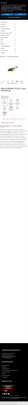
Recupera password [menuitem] (6, 375)
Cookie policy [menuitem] (17, 395)
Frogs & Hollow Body (5, 28)
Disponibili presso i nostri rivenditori (17, 119)
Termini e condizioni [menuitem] (6, 372)
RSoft (18, 398)
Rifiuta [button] (7, 14)
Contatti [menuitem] (3, 374)
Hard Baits (3, 31)
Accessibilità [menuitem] (4, 377)
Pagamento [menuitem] (4, 367)
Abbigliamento (4, 22)
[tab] (9, 22)
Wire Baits (3, 53)
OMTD (2, 39)
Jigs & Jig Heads (4, 37)
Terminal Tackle (4, 50)
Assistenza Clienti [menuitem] (5, 365)
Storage (2, 48)
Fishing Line (3, 26)
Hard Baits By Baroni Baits (6, 33)
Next (20, 83)
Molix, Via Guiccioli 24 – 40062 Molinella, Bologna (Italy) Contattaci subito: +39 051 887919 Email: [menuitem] (9, 355)
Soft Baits (3, 44)
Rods (2, 42)
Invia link (12, 123)
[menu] (14, 355)
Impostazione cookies (22, 403)
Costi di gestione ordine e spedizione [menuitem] (9, 370)
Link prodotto (6, 123)
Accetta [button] (20, 14)
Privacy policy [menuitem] (11, 395)
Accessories (3, 24)
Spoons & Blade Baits (5, 46)
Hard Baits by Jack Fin (5, 35)
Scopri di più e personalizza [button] (14, 17)
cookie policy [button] (18, 8)
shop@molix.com (8, 357)
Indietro (2, 56)
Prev (3, 83)
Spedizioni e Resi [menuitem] (5, 369)
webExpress (14, 398)
